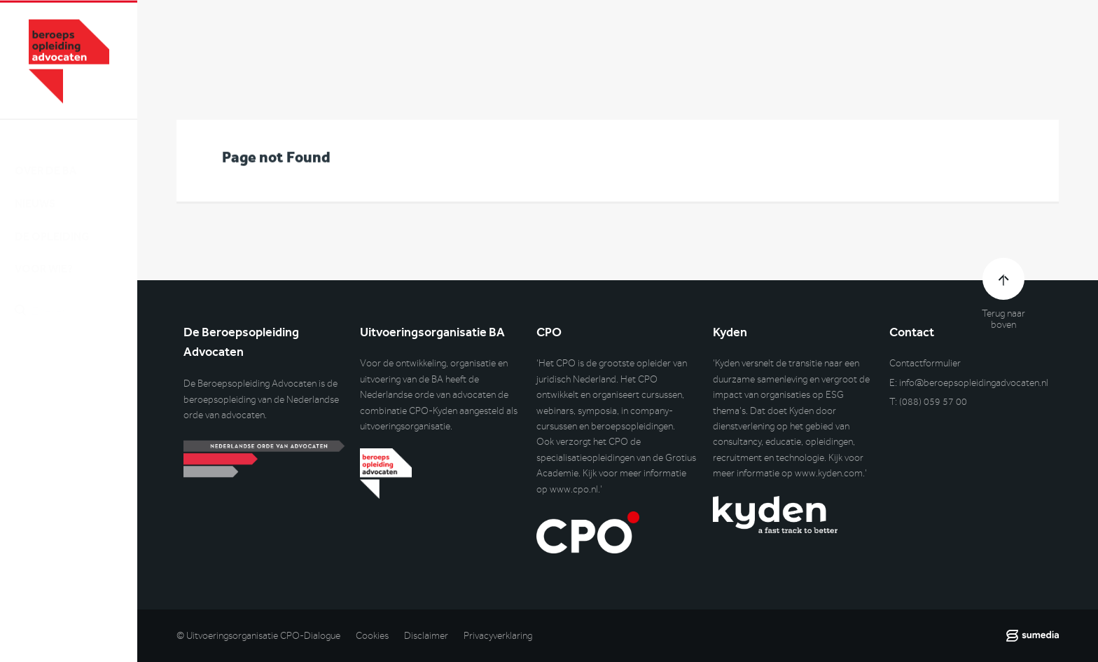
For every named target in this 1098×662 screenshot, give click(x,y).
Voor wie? (44, 256)
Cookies (372, 636)
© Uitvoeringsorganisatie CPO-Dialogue (258, 636)
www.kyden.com (829, 473)
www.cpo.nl (574, 489)
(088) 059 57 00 (933, 402)
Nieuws (35, 190)
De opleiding (52, 223)
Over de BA (45, 158)
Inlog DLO (76, 371)
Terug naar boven (1003, 319)
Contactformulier (925, 363)
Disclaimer (426, 636)
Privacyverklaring (498, 636)
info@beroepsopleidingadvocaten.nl (973, 383)
